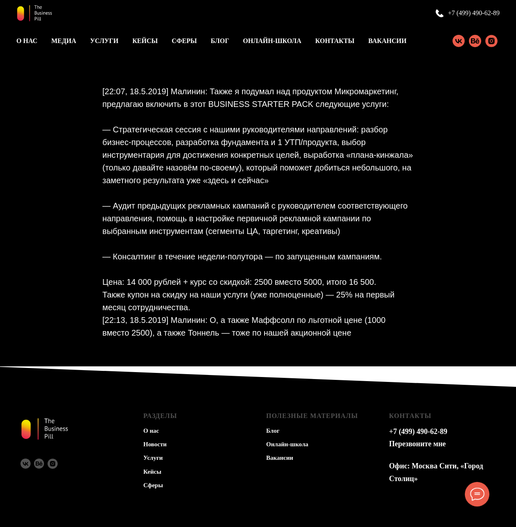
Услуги (104, 40)
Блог (220, 40)
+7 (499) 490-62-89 (474, 12)
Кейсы (145, 40)
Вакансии (387, 40)
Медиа (63, 40)
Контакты (335, 40)
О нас (26, 40)
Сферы (184, 40)
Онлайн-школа (272, 40)
